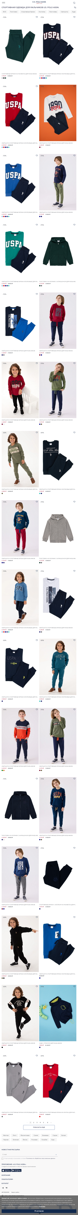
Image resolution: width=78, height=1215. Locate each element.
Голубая (44, 1139)
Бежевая (45, 1135)
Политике (42, 1206)
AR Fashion (5, 1192)
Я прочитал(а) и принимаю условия (29, 1158)
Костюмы (42, 12)
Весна (25, 1139)
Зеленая (16, 1139)
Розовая (34, 1139)
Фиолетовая (25, 1135)
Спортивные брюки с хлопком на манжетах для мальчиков (57, 904)
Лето (14, 1135)
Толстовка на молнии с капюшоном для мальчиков (57, 281)
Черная (5, 1139)
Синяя (36, 1135)
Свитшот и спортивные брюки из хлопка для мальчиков (57, 1112)
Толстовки (13, 12)
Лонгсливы (53, 12)
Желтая (6, 1135)
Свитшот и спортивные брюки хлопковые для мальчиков (57, 74)
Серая (55, 1135)
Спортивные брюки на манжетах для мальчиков (19, 74)
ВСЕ (4, 12)
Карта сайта (15, 1192)
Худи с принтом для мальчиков (50, 1043)
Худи (73, 12)
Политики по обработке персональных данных (40, 1158)
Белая (63, 1135)
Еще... (53, 1139)
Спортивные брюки (28, 12)
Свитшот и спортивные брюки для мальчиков (56, 143)
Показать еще (39, 1127)
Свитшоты (64, 12)
